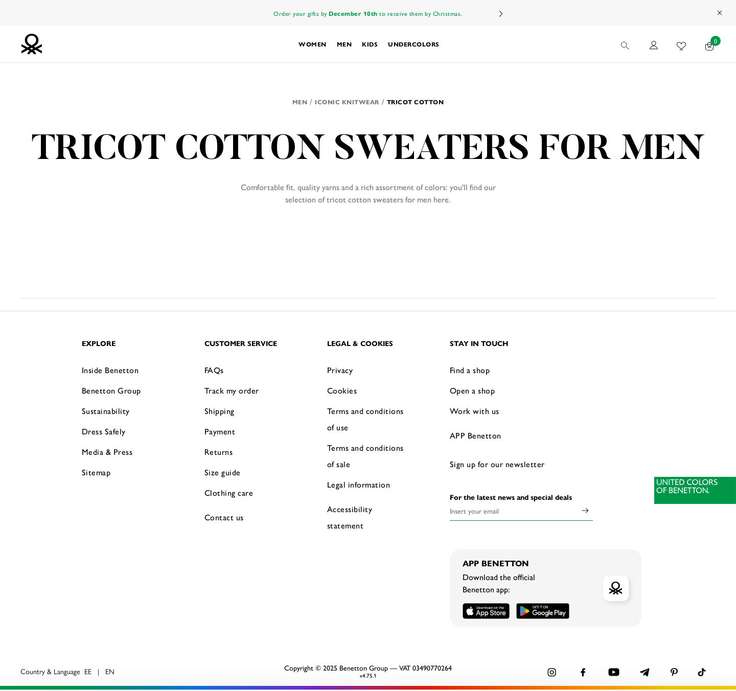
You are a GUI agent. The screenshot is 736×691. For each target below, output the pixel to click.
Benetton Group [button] (111, 390)
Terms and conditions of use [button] (365, 419)
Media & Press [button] (107, 451)
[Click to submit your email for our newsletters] (585, 510)
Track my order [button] (231, 390)
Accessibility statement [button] (350, 517)
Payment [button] (220, 431)
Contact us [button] (224, 517)
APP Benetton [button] (475, 435)
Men (300, 101)
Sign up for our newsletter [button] (497, 464)
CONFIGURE (613, 667)
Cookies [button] (342, 390)
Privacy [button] (340, 370)
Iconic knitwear (347, 101)
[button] (312, 44)
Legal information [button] (358, 484)
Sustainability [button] (106, 411)
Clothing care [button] (229, 492)
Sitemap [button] (96, 472)
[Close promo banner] (720, 13)
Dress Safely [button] (104, 431)
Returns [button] (218, 451)
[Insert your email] (514, 510)
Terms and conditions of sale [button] (365, 456)
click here (146, 669)
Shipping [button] (219, 411)
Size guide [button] (222, 472)
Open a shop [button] (472, 390)
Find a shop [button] (470, 370)
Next (500, 13)
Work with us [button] (474, 411)
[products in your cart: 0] (709, 44)
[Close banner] (720, 634)
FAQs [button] (214, 370)
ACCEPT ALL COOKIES (613, 642)
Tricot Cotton (415, 101)
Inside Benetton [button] (110, 370)
